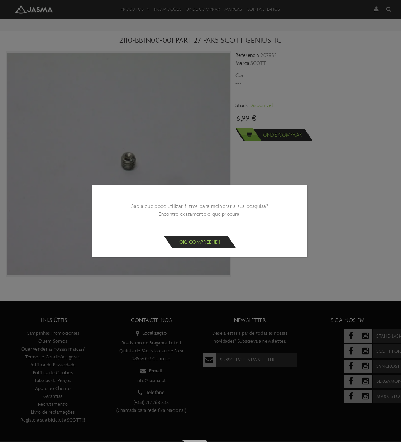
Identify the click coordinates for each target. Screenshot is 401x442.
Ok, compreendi (199, 242)
